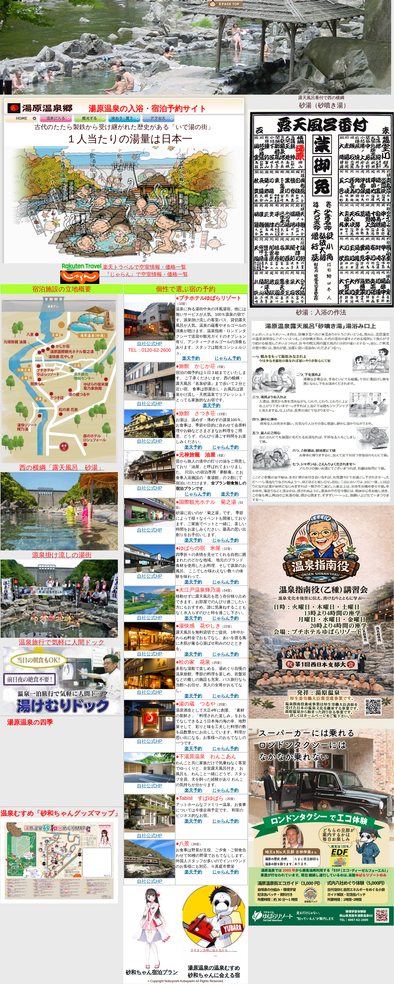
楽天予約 (191, 358)
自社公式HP (149, 343)
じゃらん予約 (227, 358)
